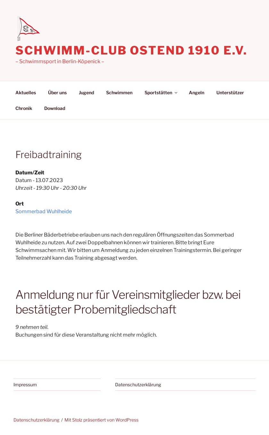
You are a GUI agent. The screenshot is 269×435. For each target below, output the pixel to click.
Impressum (25, 384)
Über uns (57, 92)
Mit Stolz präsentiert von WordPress (101, 419)
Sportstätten (161, 92)
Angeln (196, 92)
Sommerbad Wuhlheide (43, 211)
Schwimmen (119, 92)
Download (54, 108)
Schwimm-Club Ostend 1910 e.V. (131, 50)
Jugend (86, 92)
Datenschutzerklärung (138, 384)
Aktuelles (25, 92)
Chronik (23, 108)
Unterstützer (230, 92)
